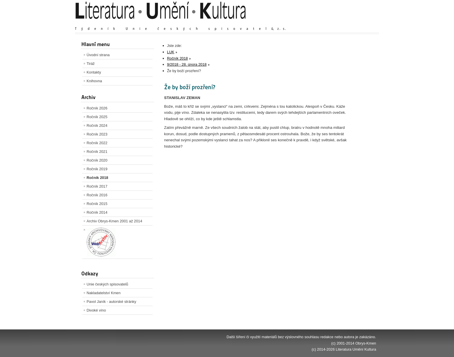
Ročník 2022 (97, 143)
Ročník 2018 (97, 177)
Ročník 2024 (97, 125)
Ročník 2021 (97, 151)
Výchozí (341, 23)
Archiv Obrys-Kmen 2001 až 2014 (114, 221)
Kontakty (94, 72)
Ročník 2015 (97, 204)
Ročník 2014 (97, 212)
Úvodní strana (98, 55)
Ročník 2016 (97, 195)
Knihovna (94, 81)
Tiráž (91, 63)
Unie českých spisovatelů (107, 284)
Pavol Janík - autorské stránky (111, 301)
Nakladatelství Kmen (103, 293)
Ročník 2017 (97, 186)
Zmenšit (358, 23)
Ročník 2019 (97, 169)
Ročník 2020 (97, 160)
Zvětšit (325, 23)
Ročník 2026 (97, 108)
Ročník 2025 (97, 117)
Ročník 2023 (97, 134)
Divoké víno (96, 310)
